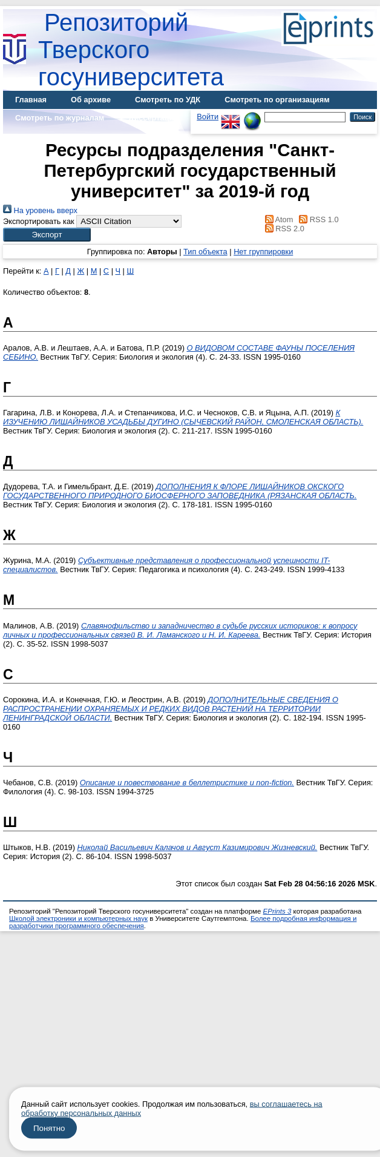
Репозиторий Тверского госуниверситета (131, 49)
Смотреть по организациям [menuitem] (277, 99)
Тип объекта (205, 251)
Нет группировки (263, 251)
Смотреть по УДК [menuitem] (167, 99)
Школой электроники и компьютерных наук (78, 918)
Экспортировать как (38, 221)
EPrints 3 (277, 911)
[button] (47, 235)
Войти (207, 116)
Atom (277, 219)
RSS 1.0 (317, 219)
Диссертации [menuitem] (153, 117)
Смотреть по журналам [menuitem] (59, 117)
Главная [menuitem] (31, 99)
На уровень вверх (40, 210)
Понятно (49, 1128)
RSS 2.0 (282, 228)
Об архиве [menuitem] (91, 99)
